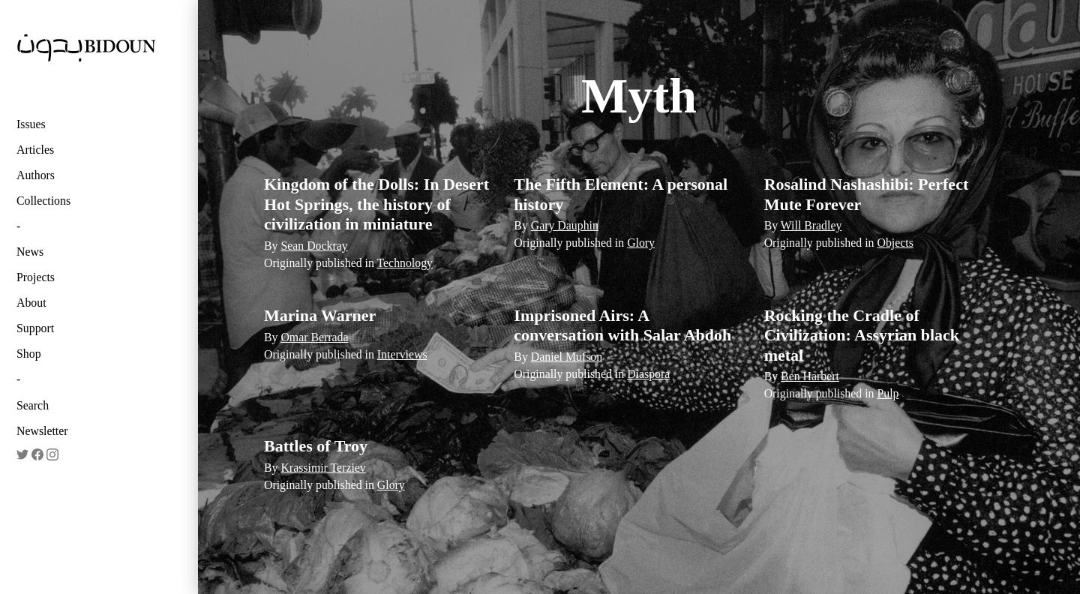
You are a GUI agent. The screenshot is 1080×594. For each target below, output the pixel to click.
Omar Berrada (314, 337)
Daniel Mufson (566, 356)
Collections (43, 200)
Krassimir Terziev (322, 467)
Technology (405, 262)
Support (35, 328)
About (31, 302)
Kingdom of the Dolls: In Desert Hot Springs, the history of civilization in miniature (376, 204)
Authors (35, 175)
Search (32, 405)
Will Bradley (811, 225)
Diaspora (648, 374)
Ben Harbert (810, 376)
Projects (35, 277)
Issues (31, 124)
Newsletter (42, 430)
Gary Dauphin (564, 225)
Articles (35, 149)
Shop (28, 353)
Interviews (402, 354)
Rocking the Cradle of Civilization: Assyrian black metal (861, 335)
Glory (641, 242)
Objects (895, 242)
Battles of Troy (316, 445)
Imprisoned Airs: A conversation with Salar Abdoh (622, 325)
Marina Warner (320, 315)
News (30, 251)
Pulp (887, 393)
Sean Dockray (313, 245)
